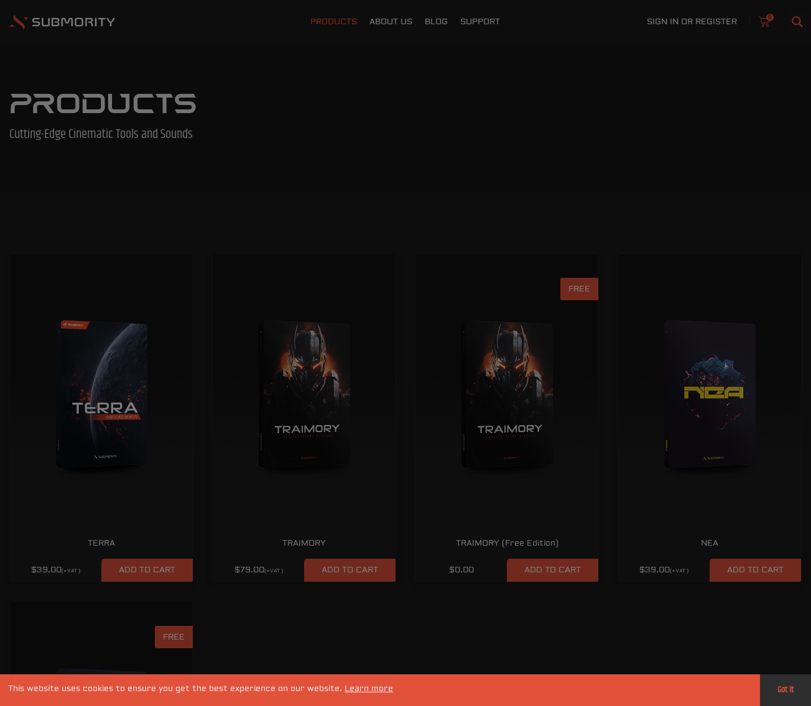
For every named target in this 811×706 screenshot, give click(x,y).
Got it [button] (785, 690)
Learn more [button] (369, 689)
